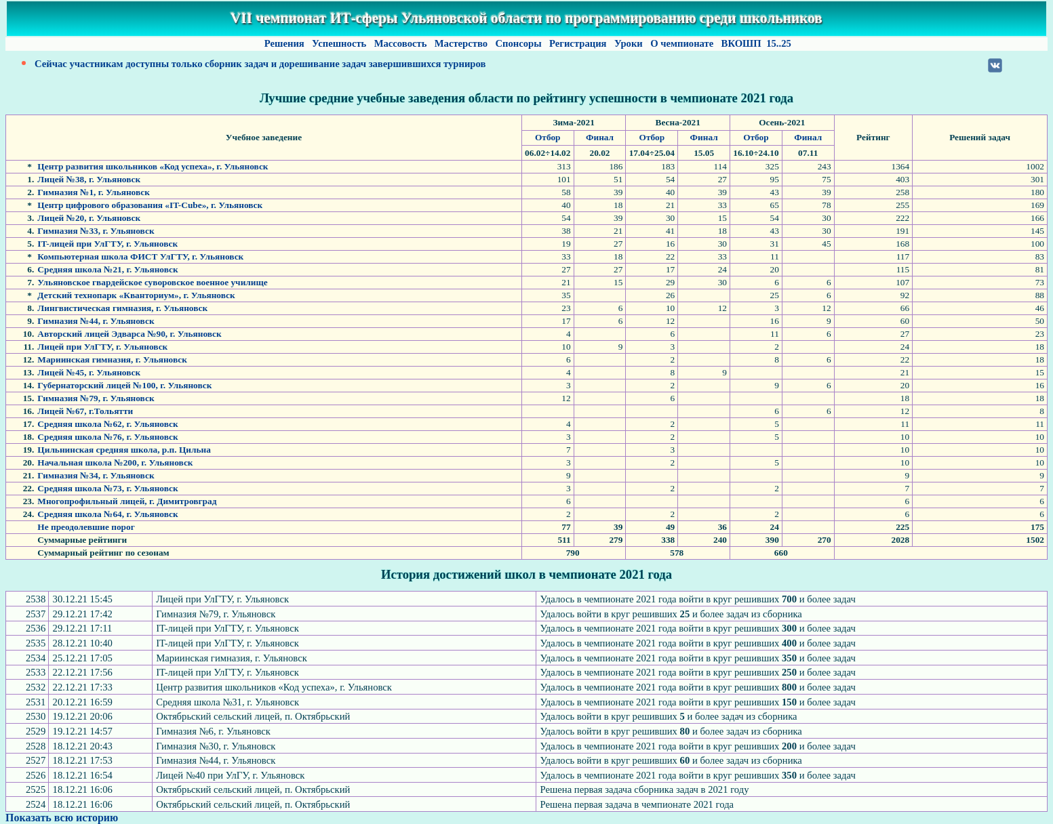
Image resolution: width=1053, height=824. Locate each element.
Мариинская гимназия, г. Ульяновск (112, 359)
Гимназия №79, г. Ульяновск (95, 398)
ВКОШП (741, 43)
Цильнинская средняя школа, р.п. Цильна (124, 450)
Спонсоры (518, 43)
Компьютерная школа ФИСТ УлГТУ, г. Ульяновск (140, 256)
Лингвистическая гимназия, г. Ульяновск (122, 308)
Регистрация (578, 43)
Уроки (628, 43)
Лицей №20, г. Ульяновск (88, 218)
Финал (600, 137)
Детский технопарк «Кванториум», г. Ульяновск (136, 295)
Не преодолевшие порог (85, 527)
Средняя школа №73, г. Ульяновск (107, 488)
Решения (284, 43)
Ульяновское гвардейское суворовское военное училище (152, 282)
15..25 (778, 43)
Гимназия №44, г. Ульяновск (95, 321)
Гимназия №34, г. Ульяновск (95, 475)
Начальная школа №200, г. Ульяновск (115, 462)
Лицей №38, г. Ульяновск (88, 179)
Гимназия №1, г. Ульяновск (93, 192)
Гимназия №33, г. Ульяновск (95, 231)
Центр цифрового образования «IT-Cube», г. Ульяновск (149, 205)
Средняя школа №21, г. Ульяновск (107, 269)
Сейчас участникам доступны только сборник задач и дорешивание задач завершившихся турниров (260, 63)
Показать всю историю (61, 817)
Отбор (547, 137)
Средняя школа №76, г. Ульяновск (107, 437)
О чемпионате (681, 43)
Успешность (339, 43)
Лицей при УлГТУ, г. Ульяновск (102, 347)
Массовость (400, 43)
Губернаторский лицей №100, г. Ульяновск (124, 385)
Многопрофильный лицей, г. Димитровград (126, 501)
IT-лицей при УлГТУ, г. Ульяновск (107, 244)
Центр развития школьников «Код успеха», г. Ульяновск (152, 166)
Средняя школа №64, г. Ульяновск (107, 514)
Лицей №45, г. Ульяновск (88, 372)
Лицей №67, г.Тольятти (85, 411)
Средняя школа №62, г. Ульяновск (107, 424)
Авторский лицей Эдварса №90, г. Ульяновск (129, 334)
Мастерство (461, 43)
